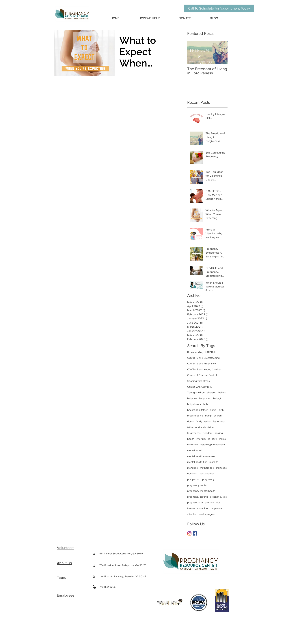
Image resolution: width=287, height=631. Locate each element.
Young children (196, 392)
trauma (191, 508)
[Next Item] (221, 52)
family (199, 421)
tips (218, 502)
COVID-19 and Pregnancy (201, 363)
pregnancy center (197, 485)
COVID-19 (210, 351)
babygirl (217, 398)
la (209, 438)
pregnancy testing (197, 496)
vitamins (191, 514)
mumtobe (221, 467)
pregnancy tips (218, 496)
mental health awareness (201, 456)
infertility (201, 438)
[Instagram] (189, 533)
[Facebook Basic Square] (195, 533)
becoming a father (197, 409)
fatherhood (219, 421)
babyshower (194, 404)
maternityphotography (212, 444)
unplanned (217, 508)
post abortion (207, 473)
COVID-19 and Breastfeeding (203, 357)
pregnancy (208, 479)
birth (221, 409)
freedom (207, 432)
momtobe (192, 467)
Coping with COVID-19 (199, 386)
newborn (192, 473)
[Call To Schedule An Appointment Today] (219, 8)
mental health (194, 450)
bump (208, 415)
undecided (203, 508)
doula (190, 421)
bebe (206, 404)
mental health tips (197, 461)
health (190, 438)
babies (222, 392)
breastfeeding (195, 415)
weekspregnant (207, 514)
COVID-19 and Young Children (204, 369)
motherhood (207, 467)
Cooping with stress (198, 380)
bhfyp (213, 409)
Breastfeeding (195, 351)
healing (219, 432)
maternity (192, 444)
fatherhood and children (201, 427)
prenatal (209, 502)
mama (222, 438)
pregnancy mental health (201, 490)
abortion (211, 392)
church (218, 415)
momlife (213, 461)
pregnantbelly (195, 502)
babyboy (192, 398)
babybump (205, 398)
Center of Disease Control (202, 375)
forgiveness (194, 432)
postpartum (193, 479)
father (207, 421)
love (214, 438)
